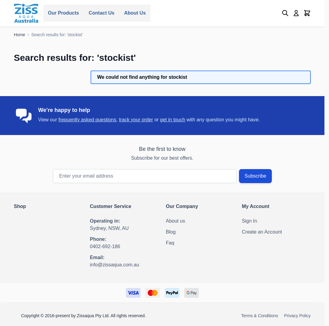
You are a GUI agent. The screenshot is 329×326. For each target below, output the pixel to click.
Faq (170, 242)
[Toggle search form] (285, 13)
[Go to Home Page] (19, 35)
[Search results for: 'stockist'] (57, 35)
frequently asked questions (87, 119)
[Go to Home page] (26, 13)
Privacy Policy (297, 315)
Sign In (249, 221)
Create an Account (262, 231)
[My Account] (296, 13)
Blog (171, 231)
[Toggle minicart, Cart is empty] (307, 13)
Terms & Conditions (259, 315)
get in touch (172, 119)
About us (175, 221)
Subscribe (255, 176)
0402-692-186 (105, 246)
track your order (136, 119)
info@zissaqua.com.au (114, 264)
